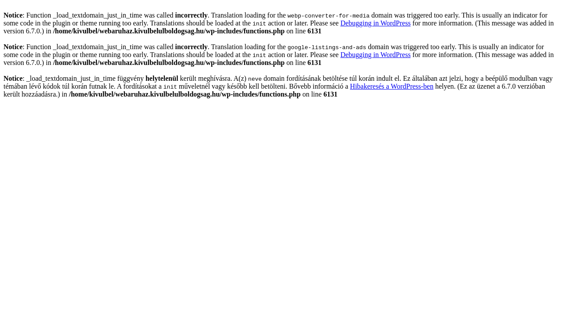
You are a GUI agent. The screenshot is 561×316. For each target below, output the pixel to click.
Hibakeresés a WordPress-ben (391, 86)
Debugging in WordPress (376, 23)
